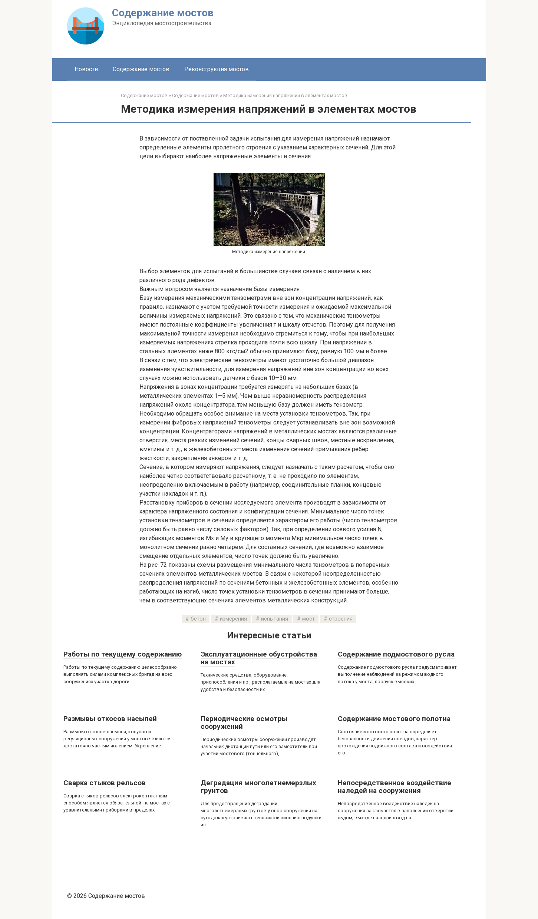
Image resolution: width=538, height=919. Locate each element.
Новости (86, 69)
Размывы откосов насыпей (110, 718)
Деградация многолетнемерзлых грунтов (258, 786)
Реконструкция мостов (216, 69)
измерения (233, 619)
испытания (274, 619)
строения (341, 619)
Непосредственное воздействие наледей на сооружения (394, 786)
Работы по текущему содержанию (122, 654)
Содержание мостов (163, 13)
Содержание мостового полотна (394, 718)
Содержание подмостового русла (396, 654)
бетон (198, 619)
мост (308, 619)
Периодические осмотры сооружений (244, 722)
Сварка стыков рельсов (104, 782)
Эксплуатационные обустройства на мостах (259, 658)
